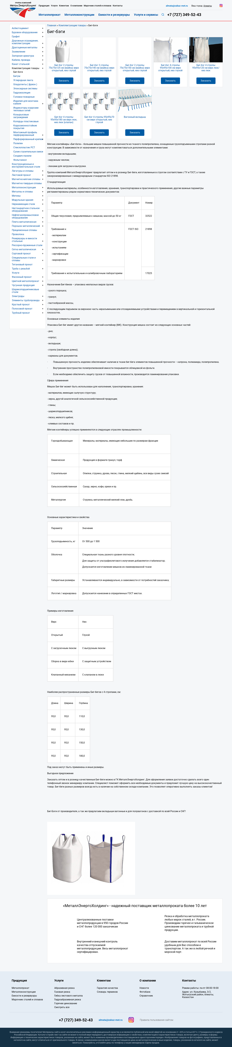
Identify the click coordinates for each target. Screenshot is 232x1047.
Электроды (18, 296)
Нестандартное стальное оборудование (26, 209)
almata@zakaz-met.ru (177, 6)
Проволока (18, 234)
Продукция (44, 5)
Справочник (146, 995)
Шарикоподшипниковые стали (25, 290)
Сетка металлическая (24, 249)
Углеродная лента (23, 80)
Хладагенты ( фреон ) (25, 84)
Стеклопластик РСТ (24, 147)
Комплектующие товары (72, 25)
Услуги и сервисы (146, 14)
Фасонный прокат (22, 277)
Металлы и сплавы (22, 191)
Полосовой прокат (22, 308)
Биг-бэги (18, 72)
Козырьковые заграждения (21, 116)
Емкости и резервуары (114, 14)
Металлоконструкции (24, 187)
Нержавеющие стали (23, 204)
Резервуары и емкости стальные (24, 239)
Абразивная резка (64, 988)
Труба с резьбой (21, 268)
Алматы (207, 5)
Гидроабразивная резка (67, 999)
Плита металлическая (24, 221)
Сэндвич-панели (22, 155)
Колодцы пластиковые (25, 121)
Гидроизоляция (21, 92)
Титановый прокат (22, 264)
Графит (16, 36)
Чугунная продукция (23, 285)
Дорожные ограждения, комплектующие (25, 42)
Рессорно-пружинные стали (27, 245)
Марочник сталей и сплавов (97, 5)
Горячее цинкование (65, 1003)
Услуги (15, 272)
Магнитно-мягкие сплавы (26, 179)
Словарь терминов (107, 991)
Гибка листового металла (68, 995)
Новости (144, 988)
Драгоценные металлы (24, 47)
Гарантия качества (107, 988)
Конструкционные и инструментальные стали (26, 165)
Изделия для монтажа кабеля (25, 102)
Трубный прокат (21, 312)
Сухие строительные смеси (28, 151)
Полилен (18, 143)
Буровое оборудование (24, 32)
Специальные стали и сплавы (24, 259)
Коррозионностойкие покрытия (25, 127)
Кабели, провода (21, 60)
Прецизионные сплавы (24, 230)
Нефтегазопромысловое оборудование (25, 216)
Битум (16, 76)
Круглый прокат (21, 304)
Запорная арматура (23, 55)
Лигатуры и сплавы (22, 170)
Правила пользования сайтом (156, 1020)
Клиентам (64, 5)
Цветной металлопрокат (25, 281)
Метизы (16, 195)
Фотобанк (145, 991)
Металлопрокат (50, 14)
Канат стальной (20, 64)
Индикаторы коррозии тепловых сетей (25, 109)
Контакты (118, 5)
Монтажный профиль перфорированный (25, 133)
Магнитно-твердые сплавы (27, 183)
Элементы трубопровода (26, 300)
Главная (51, 25)
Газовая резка (62, 991)
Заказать (64, 80)
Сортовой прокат (21, 253)
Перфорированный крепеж (28, 139)
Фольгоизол (20, 160)
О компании (76, 5)
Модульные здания (22, 199)
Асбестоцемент (20, 28)
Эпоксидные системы (25, 88)
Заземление (18, 51)
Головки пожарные (23, 96)
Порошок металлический (26, 226)
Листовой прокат (21, 175)
